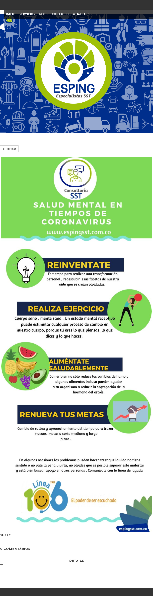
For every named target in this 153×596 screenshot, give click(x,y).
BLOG (43, 14)
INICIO (11, 14)
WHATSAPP (81, 14)
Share (5, 535)
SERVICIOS (27, 14)
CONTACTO (60, 14)
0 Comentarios (15, 549)
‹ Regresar (9, 148)
